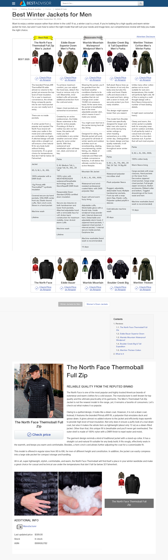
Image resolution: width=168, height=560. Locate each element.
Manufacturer (26, 527)
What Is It (120, 354)
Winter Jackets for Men (70, 304)
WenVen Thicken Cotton (130, 350)
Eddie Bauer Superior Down (132, 334)
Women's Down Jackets (97, 304)
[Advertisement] (35, 333)
